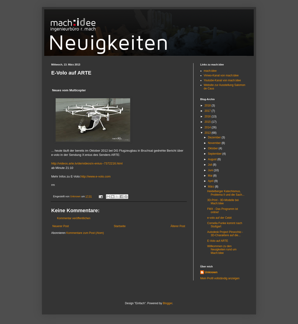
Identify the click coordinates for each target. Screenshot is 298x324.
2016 (208, 116)
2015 (208, 121)
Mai (210, 175)
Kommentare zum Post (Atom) (85, 233)
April (211, 181)
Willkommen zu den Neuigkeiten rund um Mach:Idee (222, 250)
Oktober (213, 148)
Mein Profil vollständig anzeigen (220, 278)
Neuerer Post (60, 226)
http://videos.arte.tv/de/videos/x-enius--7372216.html (86, 163)
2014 (208, 127)
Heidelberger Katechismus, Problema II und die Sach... (225, 193)
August (212, 159)
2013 (208, 132)
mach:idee (210, 70)
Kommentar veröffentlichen (73, 218)
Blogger (167, 303)
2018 (208, 105)
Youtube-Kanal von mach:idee (222, 80)
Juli (210, 164)
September (215, 153)
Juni (211, 170)
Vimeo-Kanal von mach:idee (221, 75)
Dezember (215, 137)
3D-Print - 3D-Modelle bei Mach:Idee (223, 201)
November (215, 143)
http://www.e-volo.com (96, 176)
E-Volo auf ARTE (217, 240)
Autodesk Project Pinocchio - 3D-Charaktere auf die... (225, 233)
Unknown (211, 272)
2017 (208, 111)
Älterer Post (177, 226)
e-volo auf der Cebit (219, 217)
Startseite (120, 226)
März (211, 186)
